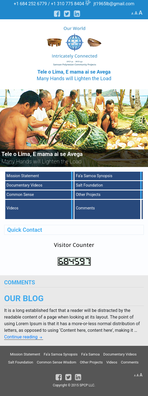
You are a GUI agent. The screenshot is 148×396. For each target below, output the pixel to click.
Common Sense (20, 194)
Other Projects (88, 194)
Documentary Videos (25, 185)
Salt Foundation (89, 185)
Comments (85, 208)
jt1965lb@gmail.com (114, 3)
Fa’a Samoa (90, 354)
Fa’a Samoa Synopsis (94, 176)
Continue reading (23, 337)
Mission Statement (23, 176)
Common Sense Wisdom (56, 362)
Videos (13, 208)
